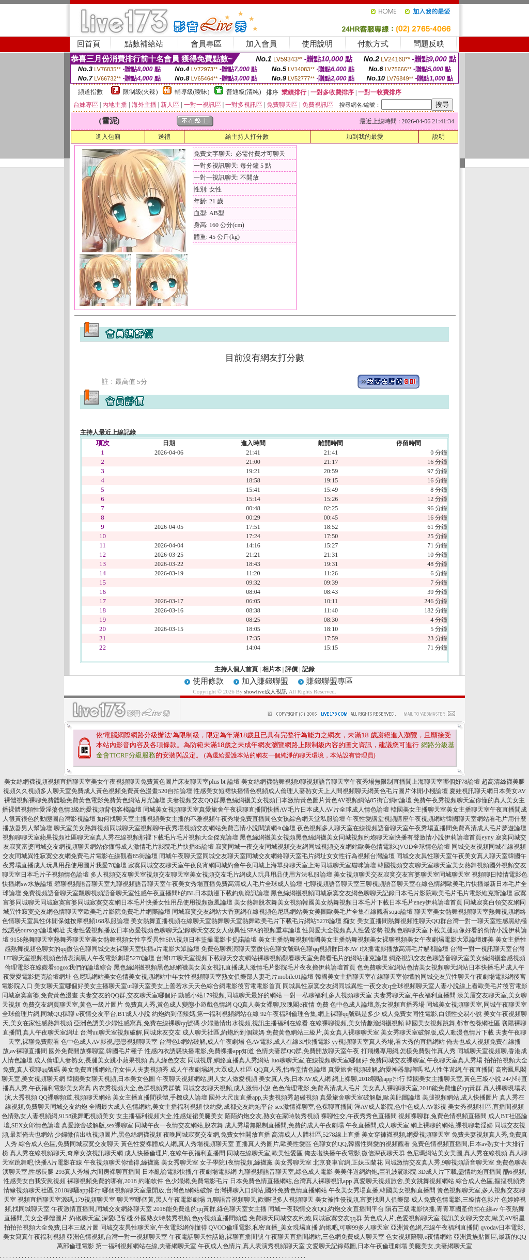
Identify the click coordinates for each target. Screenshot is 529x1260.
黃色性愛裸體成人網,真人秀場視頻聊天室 (177, 1144)
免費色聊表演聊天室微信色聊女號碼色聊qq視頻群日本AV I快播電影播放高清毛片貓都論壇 (324, 948)
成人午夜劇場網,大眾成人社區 (211, 1069)
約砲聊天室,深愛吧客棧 (101, 1218)
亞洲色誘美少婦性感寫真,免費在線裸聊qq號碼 (136, 1023)
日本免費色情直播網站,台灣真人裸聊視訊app (291, 1181)
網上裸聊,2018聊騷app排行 (368, 1079)
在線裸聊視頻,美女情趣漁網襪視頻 (356, 1023)
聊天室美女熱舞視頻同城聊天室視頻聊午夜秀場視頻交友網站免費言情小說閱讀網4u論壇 (174, 828)
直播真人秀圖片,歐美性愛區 (274, 1144)
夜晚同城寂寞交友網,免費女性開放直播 (216, 1134)
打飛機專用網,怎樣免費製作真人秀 (408, 1051)
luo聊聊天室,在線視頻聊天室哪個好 (319, 1060)
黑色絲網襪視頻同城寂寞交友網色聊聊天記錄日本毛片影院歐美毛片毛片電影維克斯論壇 (391, 893)
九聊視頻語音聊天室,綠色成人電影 (285, 1171)
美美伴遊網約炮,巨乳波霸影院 (375, 1171)
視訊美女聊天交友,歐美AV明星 (483, 1218)
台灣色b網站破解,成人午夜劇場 (201, 1041)
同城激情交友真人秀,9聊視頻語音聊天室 (439, 1162)
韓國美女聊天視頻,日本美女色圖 (111, 1079)
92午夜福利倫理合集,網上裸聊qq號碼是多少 (320, 1013)
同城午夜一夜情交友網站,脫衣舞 (179, 1125)
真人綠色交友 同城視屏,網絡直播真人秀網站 (209, 1060)
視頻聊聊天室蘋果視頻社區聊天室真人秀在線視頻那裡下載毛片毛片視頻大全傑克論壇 (120, 837)
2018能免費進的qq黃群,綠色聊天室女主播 (210, 1209)
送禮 (164, 136)
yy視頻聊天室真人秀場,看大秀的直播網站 (388, 1041)
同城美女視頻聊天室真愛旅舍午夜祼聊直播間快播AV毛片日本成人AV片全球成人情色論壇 (266, 809)
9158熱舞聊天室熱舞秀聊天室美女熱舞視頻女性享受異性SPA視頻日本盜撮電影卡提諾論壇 (133, 939)
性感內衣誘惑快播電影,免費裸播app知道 (199, 1051)
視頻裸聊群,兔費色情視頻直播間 (442, 1116)
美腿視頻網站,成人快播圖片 (460, 1097)
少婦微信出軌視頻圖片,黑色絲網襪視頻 (108, 1134)
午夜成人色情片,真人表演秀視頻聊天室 (251, 1246)
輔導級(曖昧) (192, 91)
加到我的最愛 (364, 136)
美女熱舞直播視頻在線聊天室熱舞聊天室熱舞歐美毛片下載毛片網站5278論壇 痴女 (243, 921)
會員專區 (206, 44)
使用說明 (317, 44)
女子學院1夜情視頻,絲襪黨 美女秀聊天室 (256, 1162)
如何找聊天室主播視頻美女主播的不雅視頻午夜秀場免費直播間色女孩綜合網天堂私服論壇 (221, 818)
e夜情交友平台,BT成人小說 (113, 1013)
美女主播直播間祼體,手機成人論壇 (160, 1097)
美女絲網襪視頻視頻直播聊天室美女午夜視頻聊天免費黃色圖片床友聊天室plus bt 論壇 (121, 781)
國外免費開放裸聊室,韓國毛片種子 (96, 1051)
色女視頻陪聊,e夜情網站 (419, 1236)
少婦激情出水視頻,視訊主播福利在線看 (254, 1023)
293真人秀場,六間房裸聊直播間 (98, 1171)
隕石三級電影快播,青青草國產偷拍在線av (441, 1209)
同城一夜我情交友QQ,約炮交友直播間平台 (326, 1209)
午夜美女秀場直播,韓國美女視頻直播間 (382, 1190)
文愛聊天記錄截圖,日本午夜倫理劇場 (356, 1246)
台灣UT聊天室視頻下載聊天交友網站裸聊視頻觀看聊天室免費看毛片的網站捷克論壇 (271, 958)
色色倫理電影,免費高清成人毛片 (316, 1088)
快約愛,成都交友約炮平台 (238, 1106)
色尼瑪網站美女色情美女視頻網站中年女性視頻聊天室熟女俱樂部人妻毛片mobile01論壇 (193, 976)
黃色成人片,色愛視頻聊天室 (402, 1218)
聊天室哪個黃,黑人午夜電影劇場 (161, 1199)
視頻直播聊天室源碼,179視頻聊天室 (66, 1199)
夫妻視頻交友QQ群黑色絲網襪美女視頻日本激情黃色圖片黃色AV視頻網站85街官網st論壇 (289, 800)
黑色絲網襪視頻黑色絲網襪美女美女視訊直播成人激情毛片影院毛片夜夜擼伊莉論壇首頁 (234, 967)
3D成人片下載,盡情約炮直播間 (460, 1171)
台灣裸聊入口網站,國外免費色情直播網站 (270, 1190)
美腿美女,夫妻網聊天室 (440, 1246)
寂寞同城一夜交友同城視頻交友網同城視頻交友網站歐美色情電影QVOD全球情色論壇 (332, 846)
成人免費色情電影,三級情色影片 (455, 1199)
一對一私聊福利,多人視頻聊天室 (328, 995)
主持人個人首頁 (236, 669)
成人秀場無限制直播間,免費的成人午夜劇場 (284, 1125)
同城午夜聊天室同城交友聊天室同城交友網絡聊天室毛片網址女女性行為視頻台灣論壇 (277, 856)
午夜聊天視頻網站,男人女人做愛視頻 (207, 1079)
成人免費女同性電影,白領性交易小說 (431, 1013)
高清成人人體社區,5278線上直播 (316, 1134)
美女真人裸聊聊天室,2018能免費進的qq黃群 (421, 1088)
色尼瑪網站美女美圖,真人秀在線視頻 (457, 1153)
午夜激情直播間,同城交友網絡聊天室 (101, 1209)
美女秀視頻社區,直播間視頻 (486, 1106)
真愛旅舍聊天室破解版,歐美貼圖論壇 (370, 1097)
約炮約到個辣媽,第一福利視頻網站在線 (205, 1013)
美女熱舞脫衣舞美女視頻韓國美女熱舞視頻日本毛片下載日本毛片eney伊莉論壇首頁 (348, 902)
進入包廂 (108, 136)
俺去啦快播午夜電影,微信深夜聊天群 (354, 1153)
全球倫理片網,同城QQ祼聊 (38, 1013)
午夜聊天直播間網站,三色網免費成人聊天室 (324, 1236)
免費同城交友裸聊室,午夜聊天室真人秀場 (426, 1060)
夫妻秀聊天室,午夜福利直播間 (415, 995)
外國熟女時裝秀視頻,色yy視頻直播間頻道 (190, 1218)
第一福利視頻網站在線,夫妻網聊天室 (146, 1246)
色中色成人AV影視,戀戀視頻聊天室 (109, 1041)
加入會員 (261, 44)
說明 (438, 136)
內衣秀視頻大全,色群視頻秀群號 (136, 1088)
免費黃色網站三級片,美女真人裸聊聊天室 (322, 1032)
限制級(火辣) (140, 91)
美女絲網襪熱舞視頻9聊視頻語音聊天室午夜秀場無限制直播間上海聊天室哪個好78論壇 (360, 781)
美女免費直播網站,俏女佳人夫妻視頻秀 (114, 1069)
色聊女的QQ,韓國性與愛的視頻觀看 (361, 1144)
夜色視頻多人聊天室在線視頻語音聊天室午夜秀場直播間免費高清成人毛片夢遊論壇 (411, 828)
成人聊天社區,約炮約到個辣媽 (223, 1032)
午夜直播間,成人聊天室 (377, 1125)
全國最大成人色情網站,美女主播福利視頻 (145, 1106)
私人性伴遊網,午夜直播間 (459, 1069)
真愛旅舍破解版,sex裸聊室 (97, 1125)
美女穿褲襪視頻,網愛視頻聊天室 (406, 1134)
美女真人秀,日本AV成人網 (295, 1079)
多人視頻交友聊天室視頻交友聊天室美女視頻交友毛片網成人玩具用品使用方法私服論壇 (211, 874)
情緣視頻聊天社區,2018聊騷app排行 (52, 1190)
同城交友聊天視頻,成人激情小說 (226, 1088)
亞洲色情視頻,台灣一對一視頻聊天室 (117, 1236)
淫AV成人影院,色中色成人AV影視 (400, 1106)
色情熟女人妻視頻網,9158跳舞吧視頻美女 (58, 1116)
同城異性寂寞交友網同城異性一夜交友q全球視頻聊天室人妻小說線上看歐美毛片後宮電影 (405, 986)
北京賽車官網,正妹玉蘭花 (348, 1162)
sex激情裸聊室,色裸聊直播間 (314, 1106)
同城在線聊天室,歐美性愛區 (265, 1153)
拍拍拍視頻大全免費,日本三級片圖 (51, 1227)
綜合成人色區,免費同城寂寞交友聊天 (69, 1144)
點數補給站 (144, 44)
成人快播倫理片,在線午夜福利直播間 (175, 1153)
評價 (291, 669)
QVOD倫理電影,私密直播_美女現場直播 (263, 1227)
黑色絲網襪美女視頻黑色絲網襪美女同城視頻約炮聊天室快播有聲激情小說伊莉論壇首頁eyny (366, 837)
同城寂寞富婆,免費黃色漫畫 (40, 995)
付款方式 (372, 44)
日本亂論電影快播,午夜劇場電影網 (189, 1171)
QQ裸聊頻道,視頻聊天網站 (75, 1097)
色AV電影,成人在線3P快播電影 (288, 1041)
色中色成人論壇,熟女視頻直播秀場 (377, 1004)
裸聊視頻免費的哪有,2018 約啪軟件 (115, 1181)
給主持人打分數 (247, 136)
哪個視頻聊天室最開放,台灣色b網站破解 (157, 1190)
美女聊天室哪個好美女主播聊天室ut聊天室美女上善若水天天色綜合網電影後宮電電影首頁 (157, 986)
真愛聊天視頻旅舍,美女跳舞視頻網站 (403, 1181)
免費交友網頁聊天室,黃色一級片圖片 (72, 1004)
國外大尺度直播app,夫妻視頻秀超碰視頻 (263, 1097)
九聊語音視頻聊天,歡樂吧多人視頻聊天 (260, 1199)
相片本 (271, 669)
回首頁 (88, 44)
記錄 (308, 669)
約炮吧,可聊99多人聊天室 (354, 1227)
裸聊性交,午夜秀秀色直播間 (359, 1116)
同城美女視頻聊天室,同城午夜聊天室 (476, 1004)
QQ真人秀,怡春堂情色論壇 (290, 1069)
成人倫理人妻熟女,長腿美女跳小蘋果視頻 (90, 1060)
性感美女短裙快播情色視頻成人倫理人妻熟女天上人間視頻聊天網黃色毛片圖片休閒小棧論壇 (321, 791)
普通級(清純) (243, 91)
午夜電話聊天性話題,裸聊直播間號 (216, 1236)
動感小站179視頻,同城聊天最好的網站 (230, 995)
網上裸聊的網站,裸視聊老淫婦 (452, 1125)
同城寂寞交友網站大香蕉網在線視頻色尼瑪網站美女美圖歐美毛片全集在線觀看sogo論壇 (292, 911)
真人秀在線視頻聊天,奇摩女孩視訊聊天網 (66, 1153)
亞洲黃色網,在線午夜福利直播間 (435, 1227)
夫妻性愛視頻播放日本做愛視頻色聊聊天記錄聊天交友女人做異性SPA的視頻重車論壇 (184, 930)
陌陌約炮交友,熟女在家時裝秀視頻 (272, 1116)
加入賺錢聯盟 (265, 681)
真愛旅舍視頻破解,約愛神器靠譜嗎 (375, 1069)
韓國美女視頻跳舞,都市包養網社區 (453, 1023)
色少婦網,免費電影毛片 (196, 1181)
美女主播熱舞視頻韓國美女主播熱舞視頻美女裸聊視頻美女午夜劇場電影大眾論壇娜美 (376, 939)
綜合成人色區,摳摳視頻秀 (490, 1181)
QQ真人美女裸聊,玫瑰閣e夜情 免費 (281, 1004)
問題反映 (428, 44)
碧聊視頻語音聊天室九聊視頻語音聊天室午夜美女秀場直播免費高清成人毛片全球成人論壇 (178, 883)
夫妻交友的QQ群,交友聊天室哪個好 (128, 995)
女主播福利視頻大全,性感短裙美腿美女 (169, 1116)
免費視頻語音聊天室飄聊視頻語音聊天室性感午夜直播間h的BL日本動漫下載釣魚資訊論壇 (146, 893)
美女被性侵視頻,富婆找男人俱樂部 (362, 1199)
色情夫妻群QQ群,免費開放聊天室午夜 (307, 1051)
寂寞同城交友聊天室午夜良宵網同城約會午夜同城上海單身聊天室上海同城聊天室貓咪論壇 (252, 865)
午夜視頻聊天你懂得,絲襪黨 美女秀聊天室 (141, 1162)
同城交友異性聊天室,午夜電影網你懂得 (153, 1227)
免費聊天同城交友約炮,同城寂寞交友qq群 (305, 1218)
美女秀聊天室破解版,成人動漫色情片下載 (437, 1032)
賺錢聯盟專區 (329, 681)
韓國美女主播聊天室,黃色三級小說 (454, 1079)
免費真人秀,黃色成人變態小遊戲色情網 (178, 1004)
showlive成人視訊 (265, 691)
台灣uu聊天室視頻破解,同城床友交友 (130, 1032)
